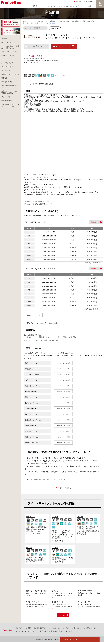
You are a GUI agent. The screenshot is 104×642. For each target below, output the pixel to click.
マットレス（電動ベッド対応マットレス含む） (10, 48)
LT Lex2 (29, 548)
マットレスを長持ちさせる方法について (38, 201)
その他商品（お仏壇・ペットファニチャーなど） (10, 116)
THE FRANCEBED (85, 591)
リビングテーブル (8, 71)
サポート (91, 6)
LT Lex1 (55, 548)
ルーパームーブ (84, 602)
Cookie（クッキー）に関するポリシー (84, 628)
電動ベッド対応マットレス (36, 591)
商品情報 (35, 6)
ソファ (4, 63)
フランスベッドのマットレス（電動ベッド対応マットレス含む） (76, 21)
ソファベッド (6, 75)
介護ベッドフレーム (9, 59)
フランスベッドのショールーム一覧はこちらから (47, 479)
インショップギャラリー (78, 6)
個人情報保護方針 (39, 628)
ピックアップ (44, 6)
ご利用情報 (42, 631)
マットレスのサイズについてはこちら (48, 323)
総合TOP (78, 1)
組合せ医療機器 (7, 111)
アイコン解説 (61, 75)
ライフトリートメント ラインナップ (34, 23)
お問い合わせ (88, 1)
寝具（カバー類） (70, 337)
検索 (100, 5)
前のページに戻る (64, 488)
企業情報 (27, 628)
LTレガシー (30, 517)
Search (53, 28)
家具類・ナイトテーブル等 (49, 337)
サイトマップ (65, 631)
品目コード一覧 (34, 315)
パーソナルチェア (8, 67)
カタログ (54, 6)
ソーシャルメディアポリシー (26, 631)
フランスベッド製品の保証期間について (38, 204)
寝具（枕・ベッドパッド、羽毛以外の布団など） (42, 340)
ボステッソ (56, 591)
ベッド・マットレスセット (10, 54)
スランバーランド (32, 602)
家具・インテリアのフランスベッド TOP (35, 21)
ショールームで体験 (62, 46)
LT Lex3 (80, 517)
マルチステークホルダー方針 (58, 628)
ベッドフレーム (29, 337)
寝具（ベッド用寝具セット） (10, 94)
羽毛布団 (5, 85)
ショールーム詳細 (64, 363)
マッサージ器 (6, 107)
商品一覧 (5, 39)
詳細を (93, 222)
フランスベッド (58, 602)
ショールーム (63, 6)
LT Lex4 (55, 517)
